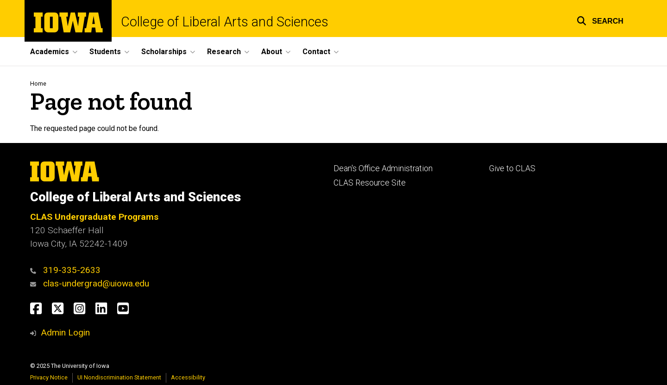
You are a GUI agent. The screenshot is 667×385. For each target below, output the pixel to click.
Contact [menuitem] (316, 51)
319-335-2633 (72, 270)
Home (38, 83)
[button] (600, 19)
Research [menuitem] (224, 51)
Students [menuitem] (105, 51)
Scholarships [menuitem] (164, 51)
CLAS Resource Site (370, 182)
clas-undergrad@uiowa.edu (96, 283)
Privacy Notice (49, 377)
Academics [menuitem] (49, 51)
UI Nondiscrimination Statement (119, 377)
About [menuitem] (271, 51)
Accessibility (188, 377)
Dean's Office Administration (383, 168)
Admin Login (65, 332)
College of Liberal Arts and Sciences (224, 22)
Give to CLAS (512, 168)
